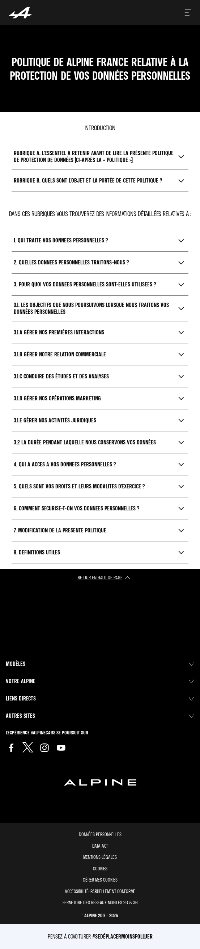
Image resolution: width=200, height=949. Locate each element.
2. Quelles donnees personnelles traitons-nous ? (71, 262)
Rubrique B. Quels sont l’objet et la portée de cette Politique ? (88, 180)
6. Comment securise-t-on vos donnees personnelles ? (76, 508)
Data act (100, 846)
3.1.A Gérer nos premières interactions (59, 332)
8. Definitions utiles (37, 552)
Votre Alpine (100, 681)
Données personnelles (100, 834)
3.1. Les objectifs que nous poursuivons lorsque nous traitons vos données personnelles (91, 308)
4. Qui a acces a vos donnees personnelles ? (65, 464)
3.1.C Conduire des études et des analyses (61, 376)
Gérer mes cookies (100, 879)
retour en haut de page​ (100, 577)
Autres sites (100, 715)
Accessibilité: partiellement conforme (100, 891)
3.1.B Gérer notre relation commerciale (60, 354)
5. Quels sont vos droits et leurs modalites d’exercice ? (79, 486)
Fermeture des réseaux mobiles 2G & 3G (100, 902)
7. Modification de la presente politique (60, 530)
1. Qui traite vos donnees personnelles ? (61, 240)
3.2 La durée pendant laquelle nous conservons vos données (85, 442)
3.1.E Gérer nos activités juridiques (55, 420)
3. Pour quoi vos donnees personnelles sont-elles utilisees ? (85, 284)
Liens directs (100, 698)
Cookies (100, 868)
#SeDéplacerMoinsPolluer (122, 936)
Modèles (100, 663)
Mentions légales (100, 857)
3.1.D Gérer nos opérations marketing (57, 398)
